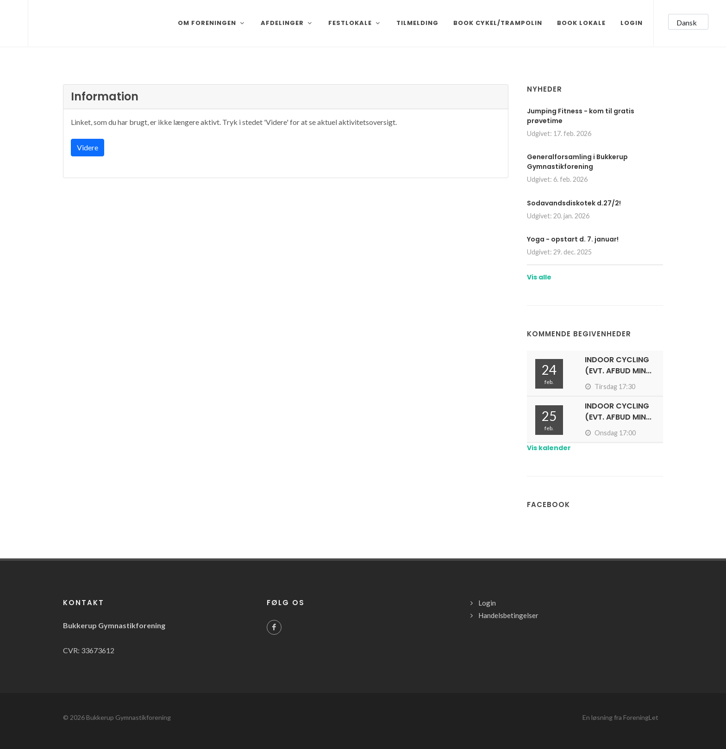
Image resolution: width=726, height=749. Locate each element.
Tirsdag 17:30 (610, 386)
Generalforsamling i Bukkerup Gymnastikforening (577, 161)
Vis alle (539, 277)
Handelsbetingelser (508, 615)
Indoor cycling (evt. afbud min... (618, 365)
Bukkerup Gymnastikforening (128, 717)
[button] (688, 22)
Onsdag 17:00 (610, 433)
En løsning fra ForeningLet (620, 717)
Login (487, 603)
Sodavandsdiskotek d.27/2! (574, 203)
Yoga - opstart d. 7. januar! (573, 239)
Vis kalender (549, 447)
